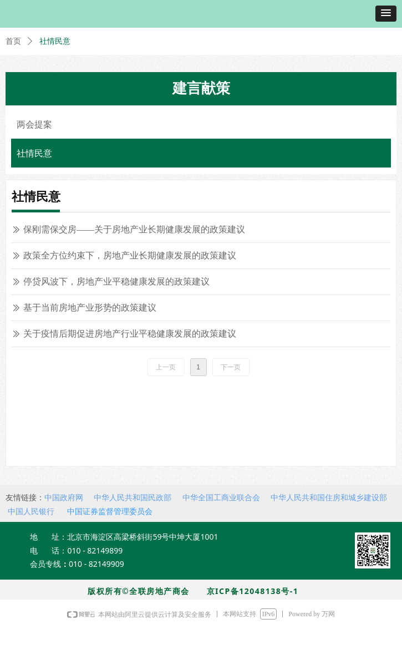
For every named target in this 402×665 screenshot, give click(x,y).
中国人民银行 (31, 511)
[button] (385, 14)
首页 (13, 41)
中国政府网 (63, 497)
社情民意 (54, 41)
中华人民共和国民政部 (132, 497)
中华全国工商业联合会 (221, 497)
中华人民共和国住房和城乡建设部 (329, 497)
